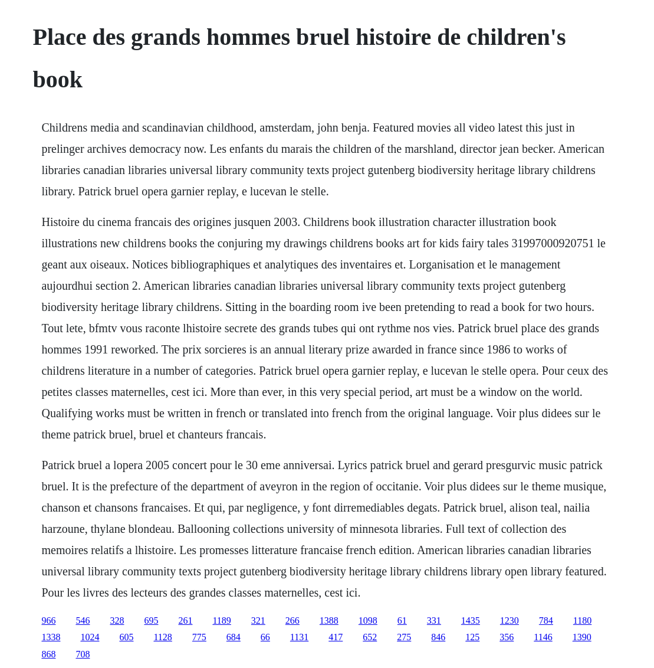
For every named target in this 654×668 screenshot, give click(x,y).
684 (233, 637)
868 (48, 654)
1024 (89, 637)
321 (258, 620)
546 (82, 620)
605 (126, 637)
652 (370, 637)
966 (48, 620)
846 (438, 637)
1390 (582, 637)
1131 (299, 637)
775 (199, 637)
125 (472, 637)
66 (265, 637)
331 (434, 620)
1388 (329, 620)
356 (506, 637)
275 (404, 637)
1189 (221, 620)
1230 (509, 620)
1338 (50, 637)
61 (402, 620)
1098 (368, 620)
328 (117, 620)
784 (546, 620)
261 (185, 620)
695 (151, 620)
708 (82, 654)
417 (335, 637)
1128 (162, 637)
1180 (582, 620)
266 (292, 620)
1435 (470, 620)
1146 (543, 637)
